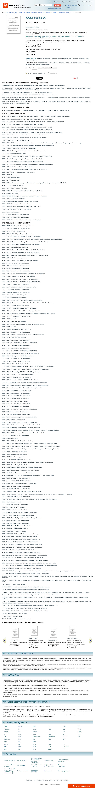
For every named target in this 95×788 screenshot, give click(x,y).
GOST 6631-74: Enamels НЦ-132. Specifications (16, 486)
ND (19, 744)
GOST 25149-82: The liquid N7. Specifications (15, 401)
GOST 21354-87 (33, 638)
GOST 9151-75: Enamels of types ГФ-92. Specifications (18, 515)
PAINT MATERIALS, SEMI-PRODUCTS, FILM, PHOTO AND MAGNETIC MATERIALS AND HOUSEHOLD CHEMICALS (55, 101)
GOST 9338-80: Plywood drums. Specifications (15, 217)
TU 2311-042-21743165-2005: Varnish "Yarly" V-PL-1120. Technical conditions (24, 608)
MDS (5, 749)
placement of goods (31, 60)
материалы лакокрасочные (50, 62)
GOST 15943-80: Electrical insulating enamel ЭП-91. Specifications (21, 281)
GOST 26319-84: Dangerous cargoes (12, 185)
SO (64, 731)
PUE (49, 729)
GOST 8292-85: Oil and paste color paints (14, 507)
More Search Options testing (55, 8)
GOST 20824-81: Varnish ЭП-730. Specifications (16, 332)
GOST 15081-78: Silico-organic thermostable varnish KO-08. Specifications (23, 273)
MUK (19, 739)
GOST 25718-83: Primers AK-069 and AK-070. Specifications (19, 409)
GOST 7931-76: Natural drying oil (11, 502)
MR (19, 731)
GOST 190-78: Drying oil (9, 319)
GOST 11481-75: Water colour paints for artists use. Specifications (21, 244)
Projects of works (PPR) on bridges (49, 765)
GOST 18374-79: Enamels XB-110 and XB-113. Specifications (19, 308)
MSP (19, 736)
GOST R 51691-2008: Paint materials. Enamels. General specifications (22, 547)
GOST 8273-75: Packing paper (10, 212)
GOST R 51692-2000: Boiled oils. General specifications (18, 549)
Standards (22, 12)
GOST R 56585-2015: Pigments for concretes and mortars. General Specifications (25, 573)
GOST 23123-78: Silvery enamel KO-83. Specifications (17, 356)
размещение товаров (71, 62)
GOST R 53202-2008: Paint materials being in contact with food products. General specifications (29, 565)
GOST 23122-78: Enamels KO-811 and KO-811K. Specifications (20, 353)
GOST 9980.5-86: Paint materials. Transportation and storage (19, 536)
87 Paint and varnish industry (62, 12)
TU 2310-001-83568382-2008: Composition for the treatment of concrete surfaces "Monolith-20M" (29, 605)
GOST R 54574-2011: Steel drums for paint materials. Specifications (21, 568)
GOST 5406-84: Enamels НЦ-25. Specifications (15, 465)
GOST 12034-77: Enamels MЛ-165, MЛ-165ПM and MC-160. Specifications (23, 250)
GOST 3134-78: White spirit (10, 438)
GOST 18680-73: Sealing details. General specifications (18, 166)
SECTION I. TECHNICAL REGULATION (21, 88)
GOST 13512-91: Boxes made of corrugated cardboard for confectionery (22, 124)
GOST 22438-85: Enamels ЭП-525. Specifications (16, 348)
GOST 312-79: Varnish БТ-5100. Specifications (15, 435)
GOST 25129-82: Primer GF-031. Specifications (15, 398)
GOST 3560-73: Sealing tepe (10, 193)
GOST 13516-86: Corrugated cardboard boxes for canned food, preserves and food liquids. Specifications (32, 132)
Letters (6, 744)
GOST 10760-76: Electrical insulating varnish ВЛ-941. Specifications (21, 236)
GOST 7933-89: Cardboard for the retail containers (16, 209)
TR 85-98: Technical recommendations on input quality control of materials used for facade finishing (30, 595)
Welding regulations (63, 771)
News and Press (41, 780)
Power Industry (48, 760)
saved (69, 7)
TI (63, 741)
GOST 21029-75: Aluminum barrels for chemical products (18, 172)
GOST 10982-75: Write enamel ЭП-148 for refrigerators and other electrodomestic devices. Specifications (32, 239)
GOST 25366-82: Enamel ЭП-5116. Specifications (16, 403)
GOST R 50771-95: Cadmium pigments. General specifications (20, 541)
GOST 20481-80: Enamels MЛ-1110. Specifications (16, 329)
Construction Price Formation (9, 765)
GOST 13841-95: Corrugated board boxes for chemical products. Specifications (24, 137)
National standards (7, 95)
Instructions (7, 739)
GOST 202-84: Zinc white (9, 326)
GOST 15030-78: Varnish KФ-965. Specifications (16, 271)
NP (19, 749)
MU (19, 741)
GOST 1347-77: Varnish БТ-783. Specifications (15, 263)
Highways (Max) (21, 760)
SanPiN (50, 749)
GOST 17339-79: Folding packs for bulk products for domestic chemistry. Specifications (27, 156)
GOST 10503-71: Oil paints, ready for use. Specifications (18, 234)
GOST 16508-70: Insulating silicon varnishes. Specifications (19, 287)
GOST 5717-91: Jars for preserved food (13, 198)
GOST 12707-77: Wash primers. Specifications (15, 258)
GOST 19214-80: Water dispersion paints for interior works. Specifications (23, 324)
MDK (5, 746)
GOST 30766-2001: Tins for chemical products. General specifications (22, 425)
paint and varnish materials (76, 58)
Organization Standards (34, 770)
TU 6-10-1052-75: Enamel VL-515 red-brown (14, 613)
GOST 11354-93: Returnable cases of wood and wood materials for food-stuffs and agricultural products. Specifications (36, 116)
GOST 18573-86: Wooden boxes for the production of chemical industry (22, 161)
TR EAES (65, 746)
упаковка (81, 62)
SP (64, 734)
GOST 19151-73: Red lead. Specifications (14, 321)
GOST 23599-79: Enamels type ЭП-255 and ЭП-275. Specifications (21, 372)
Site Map (65, 780)
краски (40, 62)
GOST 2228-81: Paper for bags (11, 177)
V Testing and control (40, 88)
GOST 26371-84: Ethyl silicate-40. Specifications (16, 411)
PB (34, 739)
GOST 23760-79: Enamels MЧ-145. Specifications (16, 377)
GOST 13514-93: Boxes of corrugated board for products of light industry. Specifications (27, 129)
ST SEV (65, 736)
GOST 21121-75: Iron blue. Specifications (14, 337)
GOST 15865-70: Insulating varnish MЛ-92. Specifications (18, 276)
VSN (79, 736)
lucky (49, 58)
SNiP (64, 726)
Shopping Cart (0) (84, 5)
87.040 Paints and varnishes (44, 92)
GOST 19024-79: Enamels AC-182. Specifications (16, 316)
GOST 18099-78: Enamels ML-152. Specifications (16, 295)
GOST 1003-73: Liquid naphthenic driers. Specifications (18, 226)
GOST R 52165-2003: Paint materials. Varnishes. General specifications (22, 557)
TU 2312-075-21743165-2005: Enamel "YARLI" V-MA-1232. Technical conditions (25, 611)
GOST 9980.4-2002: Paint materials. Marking (15, 528)
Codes (5, 726)
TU (78, 726)
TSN (64, 749)
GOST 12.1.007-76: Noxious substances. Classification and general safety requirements (27, 119)
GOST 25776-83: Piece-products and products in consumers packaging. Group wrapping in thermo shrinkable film (34, 183)
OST (34, 734)
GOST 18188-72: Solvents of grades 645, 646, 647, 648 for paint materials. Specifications (27, 303)
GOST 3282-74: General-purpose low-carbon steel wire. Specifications (22, 190)
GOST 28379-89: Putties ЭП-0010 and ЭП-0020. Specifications (20, 422)
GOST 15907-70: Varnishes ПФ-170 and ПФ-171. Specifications (20, 279)
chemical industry (42, 58)
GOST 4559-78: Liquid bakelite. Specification (14, 454)
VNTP (79, 729)
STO (64, 739)
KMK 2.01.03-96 (52, 640)
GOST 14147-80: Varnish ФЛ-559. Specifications (16, 265)
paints (86, 58)
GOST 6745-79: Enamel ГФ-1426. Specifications (16, 488)
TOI (64, 744)
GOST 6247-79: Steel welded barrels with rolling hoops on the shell (21, 206)
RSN (49, 744)
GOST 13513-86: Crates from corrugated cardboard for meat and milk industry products (27, 127)
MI (19, 729)
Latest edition (41, 97)
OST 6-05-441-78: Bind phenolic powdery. (14, 584)
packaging (54, 58)
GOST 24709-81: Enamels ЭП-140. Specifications (16, 393)
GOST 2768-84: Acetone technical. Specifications (16, 414)
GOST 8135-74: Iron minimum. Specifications (15, 504)
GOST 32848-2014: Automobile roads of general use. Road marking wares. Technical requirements (30, 449)
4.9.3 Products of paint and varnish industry (26, 89)
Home (50, 1)
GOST (5, 736)
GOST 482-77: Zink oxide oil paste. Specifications (16, 459)
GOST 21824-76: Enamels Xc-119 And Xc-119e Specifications (19, 342)
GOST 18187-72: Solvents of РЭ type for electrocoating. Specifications (22, 300)
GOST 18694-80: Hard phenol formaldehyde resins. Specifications (21, 311)
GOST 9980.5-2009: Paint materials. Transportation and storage (20, 533)
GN (5, 734)
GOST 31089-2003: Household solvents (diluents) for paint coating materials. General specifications (30, 430)
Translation (57, 1)
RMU (49, 739)
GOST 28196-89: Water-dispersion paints (13, 419)
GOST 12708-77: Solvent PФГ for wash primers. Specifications (20, 260)
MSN (19, 734)
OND (34, 726)
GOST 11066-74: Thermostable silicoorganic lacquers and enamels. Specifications (25, 242)
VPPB (79, 731)
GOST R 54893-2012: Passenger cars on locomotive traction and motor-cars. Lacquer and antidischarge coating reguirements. (38, 571)
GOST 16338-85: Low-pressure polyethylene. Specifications (19, 148)
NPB (19, 746)
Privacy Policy (58, 780)
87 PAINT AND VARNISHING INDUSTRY (23, 92)
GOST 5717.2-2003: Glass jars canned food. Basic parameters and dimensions (24, 196)
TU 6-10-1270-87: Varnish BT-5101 (12, 616)
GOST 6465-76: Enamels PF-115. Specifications (15, 478)
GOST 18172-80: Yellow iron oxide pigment (14, 297)
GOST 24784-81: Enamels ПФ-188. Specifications (16, 395)
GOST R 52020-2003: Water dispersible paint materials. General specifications (24, 555)
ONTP (35, 729)
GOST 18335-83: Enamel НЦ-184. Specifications (16, 305)
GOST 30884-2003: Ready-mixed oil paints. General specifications (21, 427)
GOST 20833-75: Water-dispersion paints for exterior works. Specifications (23, 334)
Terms (79, 1)
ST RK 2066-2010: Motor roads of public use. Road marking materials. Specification (26, 587)
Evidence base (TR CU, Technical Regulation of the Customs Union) (9, 771)
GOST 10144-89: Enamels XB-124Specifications (16, 228)
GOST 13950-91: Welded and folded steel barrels (16, 140)
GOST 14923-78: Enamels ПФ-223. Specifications (16, 268)
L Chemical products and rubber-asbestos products (61, 97)
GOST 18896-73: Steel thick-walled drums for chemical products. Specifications (24, 169)
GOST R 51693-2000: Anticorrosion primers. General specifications (21, 552)
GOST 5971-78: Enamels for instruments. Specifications (18, 472)
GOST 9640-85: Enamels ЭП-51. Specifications (15, 523)
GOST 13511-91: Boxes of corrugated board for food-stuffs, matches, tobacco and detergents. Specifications (33, 121)
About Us (84, 1)
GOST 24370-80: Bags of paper (11, 180)
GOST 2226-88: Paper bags (10, 175)
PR (49, 726)
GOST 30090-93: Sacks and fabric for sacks (14, 188)
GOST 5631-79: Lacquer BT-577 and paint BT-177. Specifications (20, 470)
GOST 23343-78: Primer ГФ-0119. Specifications (16, 364)
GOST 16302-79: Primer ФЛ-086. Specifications (15, 284)
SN (64, 729)
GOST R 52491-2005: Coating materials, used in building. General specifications (25, 560)
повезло (61, 62)
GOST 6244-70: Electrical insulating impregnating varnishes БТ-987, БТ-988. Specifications (28, 475)
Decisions (6, 729)
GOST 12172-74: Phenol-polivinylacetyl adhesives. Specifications (20, 252)
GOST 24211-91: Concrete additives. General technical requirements (21, 387)
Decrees (6, 731)
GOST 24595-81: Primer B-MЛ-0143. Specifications (16, 390)
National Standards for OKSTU (10, 101)
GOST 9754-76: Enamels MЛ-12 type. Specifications (17, 526)
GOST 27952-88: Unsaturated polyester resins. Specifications (19, 417)
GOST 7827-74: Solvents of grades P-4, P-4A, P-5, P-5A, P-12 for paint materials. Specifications (29, 499)
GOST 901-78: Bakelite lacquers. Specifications (15, 510)
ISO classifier (5, 92)
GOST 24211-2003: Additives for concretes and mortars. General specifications (24, 382)
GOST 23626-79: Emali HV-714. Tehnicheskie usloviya (17, 374)
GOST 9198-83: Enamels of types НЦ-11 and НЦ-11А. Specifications (21, 518)
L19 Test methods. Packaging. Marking (19, 99)
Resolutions (51, 736)
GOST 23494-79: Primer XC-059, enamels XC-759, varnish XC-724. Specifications (25, 369)
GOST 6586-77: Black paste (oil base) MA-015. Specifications (19, 483)
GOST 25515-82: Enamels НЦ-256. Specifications (16, 406)
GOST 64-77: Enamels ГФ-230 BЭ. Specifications (16, 480)
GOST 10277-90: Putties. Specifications (13, 231)
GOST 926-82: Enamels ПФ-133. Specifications (15, 520)
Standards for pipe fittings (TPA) (63, 760)
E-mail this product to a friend (36, 73)
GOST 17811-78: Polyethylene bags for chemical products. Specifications (23, 159)
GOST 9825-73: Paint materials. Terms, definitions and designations (21, 220)
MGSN (20, 726)
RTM (49, 746)
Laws (5, 741)
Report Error (53, 73)
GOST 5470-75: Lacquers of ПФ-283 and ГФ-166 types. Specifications (22, 467)
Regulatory (65, 1)
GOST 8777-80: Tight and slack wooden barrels (15, 214)
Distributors (72, 1)
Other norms (36, 736)
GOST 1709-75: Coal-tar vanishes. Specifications (16, 292)
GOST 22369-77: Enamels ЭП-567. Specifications (16, 345)
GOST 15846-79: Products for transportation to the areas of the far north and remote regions (28, 145)
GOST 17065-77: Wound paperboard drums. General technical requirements (23, 151)
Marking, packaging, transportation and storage (15, 103)
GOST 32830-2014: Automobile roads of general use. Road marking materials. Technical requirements (31, 446)
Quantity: (28, 68)
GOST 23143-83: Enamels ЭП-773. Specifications (16, 358)
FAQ (34, 780)
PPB (34, 749)
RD (49, 731)
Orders (35, 731)
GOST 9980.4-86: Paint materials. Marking (14, 531)
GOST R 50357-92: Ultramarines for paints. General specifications (21, 539)
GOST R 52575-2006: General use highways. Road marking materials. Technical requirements (29, 563)
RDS (49, 734)
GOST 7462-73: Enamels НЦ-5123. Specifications (16, 496)
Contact (91, 1)
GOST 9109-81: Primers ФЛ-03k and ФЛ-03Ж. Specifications (19, 512)
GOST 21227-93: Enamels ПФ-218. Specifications (16, 340)
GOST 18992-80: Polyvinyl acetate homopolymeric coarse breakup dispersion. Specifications (28, 313)
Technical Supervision (61, 765)
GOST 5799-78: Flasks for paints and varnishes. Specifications (20, 201)
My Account (75, 5)
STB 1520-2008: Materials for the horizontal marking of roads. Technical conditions (25, 589)
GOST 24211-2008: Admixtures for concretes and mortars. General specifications (25, 385)
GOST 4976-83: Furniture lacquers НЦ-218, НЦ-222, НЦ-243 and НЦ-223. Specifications (27, 462)
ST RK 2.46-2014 (72, 638)
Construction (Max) (12, 12)
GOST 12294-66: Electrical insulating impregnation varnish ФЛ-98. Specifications (25, 255)
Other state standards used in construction (39, 12)
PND (34, 744)
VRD (79, 734)
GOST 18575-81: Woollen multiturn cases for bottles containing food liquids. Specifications (27, 164)
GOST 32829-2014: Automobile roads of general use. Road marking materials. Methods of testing (29, 443)
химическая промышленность (40, 64)
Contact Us (50, 780)
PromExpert (5, 88)
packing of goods (63, 58)
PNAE (35, 741)
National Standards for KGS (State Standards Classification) (19, 97)
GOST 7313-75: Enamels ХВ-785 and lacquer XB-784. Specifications (21, 491)
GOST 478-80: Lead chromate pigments (13, 457)
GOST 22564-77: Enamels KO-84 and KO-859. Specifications (19, 350)
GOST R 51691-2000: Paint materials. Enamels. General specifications (22, 544)
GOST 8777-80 (14, 640)
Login (68, 5)
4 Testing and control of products (57, 88)
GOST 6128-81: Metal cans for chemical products (16, 204)
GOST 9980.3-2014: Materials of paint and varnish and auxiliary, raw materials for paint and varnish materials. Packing (35, 110)
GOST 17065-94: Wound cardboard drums (14, 153)
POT (34, 746)
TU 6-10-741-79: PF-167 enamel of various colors (16, 619)
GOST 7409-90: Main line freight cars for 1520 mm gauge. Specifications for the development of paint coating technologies (37, 494)
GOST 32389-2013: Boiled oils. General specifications (17, 441)
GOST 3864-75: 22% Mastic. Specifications (14, 451)
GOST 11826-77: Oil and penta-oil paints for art (15, 247)
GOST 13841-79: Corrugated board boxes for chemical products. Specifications (24, 135)
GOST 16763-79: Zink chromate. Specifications (15, 289)
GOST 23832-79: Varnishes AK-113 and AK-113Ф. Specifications (20, 380)
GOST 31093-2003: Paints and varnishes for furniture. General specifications (24, 433)
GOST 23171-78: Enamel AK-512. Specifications (16, 361)
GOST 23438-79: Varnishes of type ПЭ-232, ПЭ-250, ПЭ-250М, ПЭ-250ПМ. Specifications (28, 366)
